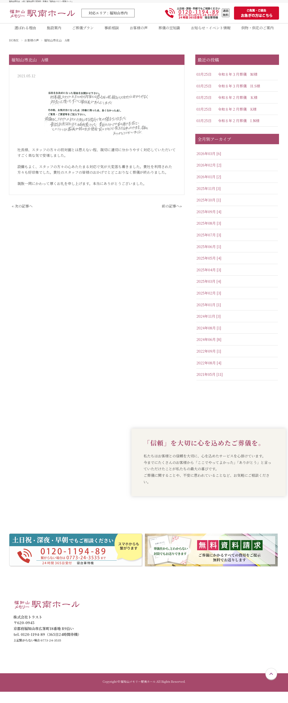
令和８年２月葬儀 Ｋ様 (237, 101)
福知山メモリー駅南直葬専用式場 (137, 630)
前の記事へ (171, 210)
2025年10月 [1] (208, 204)
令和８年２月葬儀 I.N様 (238, 125)
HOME (13, 44)
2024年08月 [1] (208, 332)
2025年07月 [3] (208, 239)
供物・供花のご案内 (256, 30)
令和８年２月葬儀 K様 (237, 113)
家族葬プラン (198, 616)
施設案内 (53, 30)
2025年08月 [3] (208, 227)
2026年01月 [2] (208, 180)
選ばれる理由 (25, 30)
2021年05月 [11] (209, 378)
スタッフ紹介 (250, 644)
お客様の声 (136, 30)
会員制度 (246, 601)
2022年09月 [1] (208, 355)
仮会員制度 (248, 608)
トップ (111, 601)
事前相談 (110, 30)
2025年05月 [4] (208, 262)
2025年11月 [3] (208, 192)
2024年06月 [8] (208, 343)
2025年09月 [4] (208, 215)
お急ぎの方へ (116, 652)
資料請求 (113, 644)
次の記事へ (24, 210)
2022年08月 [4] (208, 367)
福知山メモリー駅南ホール (131, 623)
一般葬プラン (198, 623)
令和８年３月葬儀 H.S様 (239, 90)
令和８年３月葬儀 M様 (237, 78)
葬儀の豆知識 (166, 30)
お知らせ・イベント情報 (208, 30)
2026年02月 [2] (208, 169)
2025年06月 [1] (208, 250)
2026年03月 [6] (208, 157)
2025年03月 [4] (208, 285)
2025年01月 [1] (208, 308)
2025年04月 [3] (208, 273)
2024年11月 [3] (208, 320)
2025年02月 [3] (208, 297)
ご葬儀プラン (81, 30)
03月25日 (204, 78)
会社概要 (246, 637)
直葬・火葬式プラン (203, 608)
